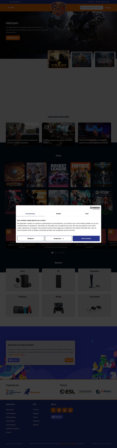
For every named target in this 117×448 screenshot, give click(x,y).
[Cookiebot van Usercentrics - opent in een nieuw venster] (91, 208)
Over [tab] (87, 213)
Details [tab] (58, 213)
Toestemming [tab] (30, 213)
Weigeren (31, 238)
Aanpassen (59, 238)
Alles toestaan (86, 238)
